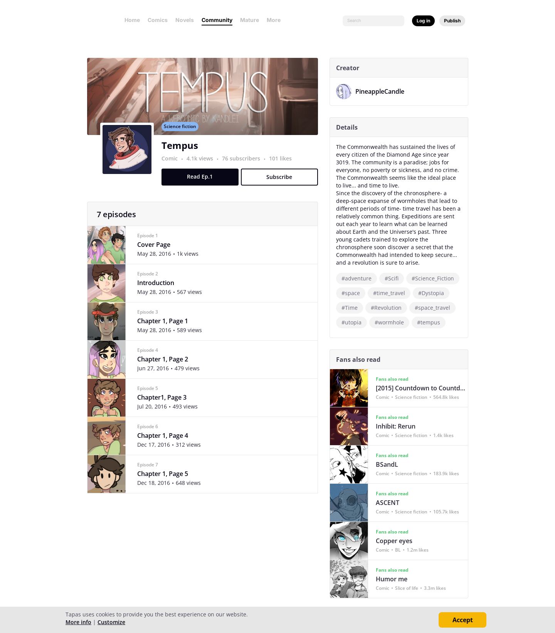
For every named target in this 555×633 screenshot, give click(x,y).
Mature (249, 20)
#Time (352, 307)
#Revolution (388, 307)
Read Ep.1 (203, 185)
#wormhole (392, 322)
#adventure (359, 278)
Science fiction (182, 135)
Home (132, 20)
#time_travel (392, 293)
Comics (158, 20)
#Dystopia (434, 293)
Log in (423, 21)
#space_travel (435, 307)
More (276, 20)
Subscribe (282, 185)
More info (78, 622)
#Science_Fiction (435, 278)
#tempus (431, 322)
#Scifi (394, 278)
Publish (452, 21)
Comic (172, 166)
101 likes (283, 166)
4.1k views (203, 166)
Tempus (182, 153)
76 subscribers (244, 166)
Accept (462, 620)
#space (353, 293)
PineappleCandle (382, 91)
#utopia (354, 322)
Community (217, 20)
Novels (184, 20)
